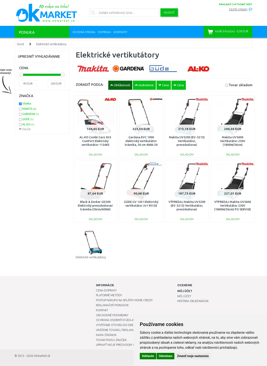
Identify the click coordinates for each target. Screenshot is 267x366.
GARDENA (30, 114)
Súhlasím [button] (148, 356)
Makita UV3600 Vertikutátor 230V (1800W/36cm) (232, 141)
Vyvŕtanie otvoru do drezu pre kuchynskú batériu (133, 325)
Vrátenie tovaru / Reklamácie (117, 330)
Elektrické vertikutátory (51, 44)
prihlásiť (225, 4)
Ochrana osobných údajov (116, 320)
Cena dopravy (106, 290)
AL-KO (28, 124)
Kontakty (120, 32)
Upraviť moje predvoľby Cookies (120, 344)
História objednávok (193, 301)
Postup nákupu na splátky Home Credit (124, 300)
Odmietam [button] (165, 356)
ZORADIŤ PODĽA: (89, 84)
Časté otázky (238, 9)
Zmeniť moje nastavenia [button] (193, 356)
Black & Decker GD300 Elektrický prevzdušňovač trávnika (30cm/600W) (95, 205)
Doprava (104, 32)
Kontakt (102, 310)
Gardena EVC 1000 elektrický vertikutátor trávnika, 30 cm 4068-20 (141, 141)
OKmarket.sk (42, 355)
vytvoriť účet (242, 4)
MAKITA (29, 108)
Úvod (20, 44)
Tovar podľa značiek (111, 340)
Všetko (26, 103)
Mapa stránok (106, 335)
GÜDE (28, 119)
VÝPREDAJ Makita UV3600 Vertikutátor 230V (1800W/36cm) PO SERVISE (232, 205)
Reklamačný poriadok (112, 305)
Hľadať (169, 12)
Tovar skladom (240, 85)
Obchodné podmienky (112, 315)
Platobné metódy (109, 295)
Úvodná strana (84, 32)
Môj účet (184, 296)
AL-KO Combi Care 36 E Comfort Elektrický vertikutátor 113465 (95, 141)
